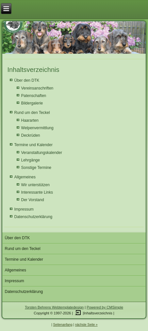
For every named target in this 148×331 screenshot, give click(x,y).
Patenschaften (33, 95)
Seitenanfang (63, 324)
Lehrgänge (30, 160)
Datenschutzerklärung (33, 216)
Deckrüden (30, 135)
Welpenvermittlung (37, 128)
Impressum (24, 209)
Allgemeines (25, 177)
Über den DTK (27, 80)
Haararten (30, 120)
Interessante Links (37, 192)
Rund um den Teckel (32, 112)
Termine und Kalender (33, 145)
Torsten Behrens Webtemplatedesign (54, 307)
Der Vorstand (32, 200)
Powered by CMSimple (105, 307)
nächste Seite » (86, 324)
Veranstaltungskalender (41, 152)
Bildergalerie (32, 103)
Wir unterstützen (35, 185)
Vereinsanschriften (37, 88)
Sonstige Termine (36, 167)
